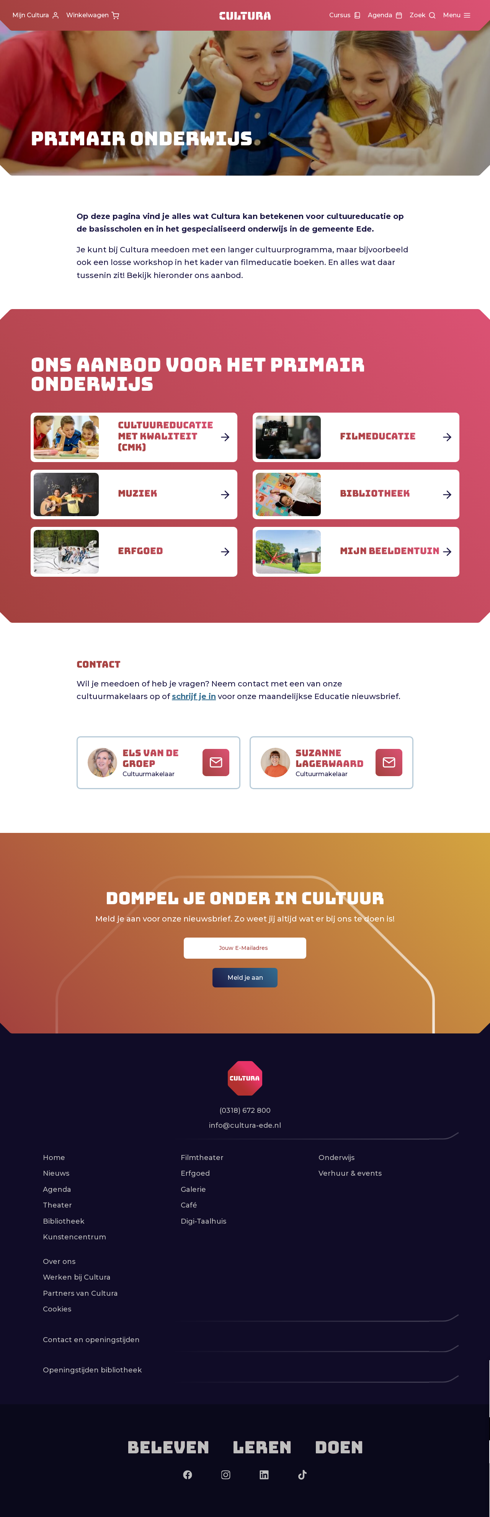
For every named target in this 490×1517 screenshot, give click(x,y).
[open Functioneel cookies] (478, 1429)
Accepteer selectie (425, 1502)
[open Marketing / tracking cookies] (478, 1452)
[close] (478, 1374)
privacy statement (394, 1404)
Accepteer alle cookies (425, 1480)
